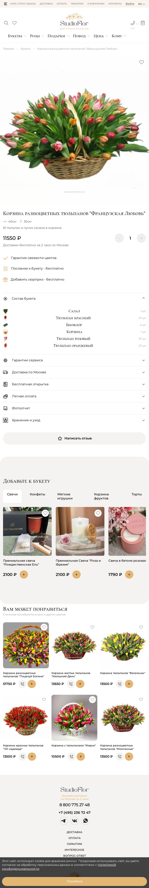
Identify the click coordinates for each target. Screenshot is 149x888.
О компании (95, 3)
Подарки (56, 35)
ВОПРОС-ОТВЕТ (74, 855)
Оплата (62, 3)
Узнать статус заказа (21, 3)
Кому (117, 35)
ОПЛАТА (75, 838)
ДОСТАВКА (74, 832)
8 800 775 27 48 (74, 804)
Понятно (75, 881)
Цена (99, 35)
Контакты (115, 3)
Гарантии (77, 3)
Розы (35, 35)
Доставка (46, 3)
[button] (5, 4)
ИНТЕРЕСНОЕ (74, 849)
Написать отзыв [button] (74, 438)
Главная (8, 48)
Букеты (15, 35)
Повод (79, 35)
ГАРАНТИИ (74, 843)
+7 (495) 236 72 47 (74, 812)
